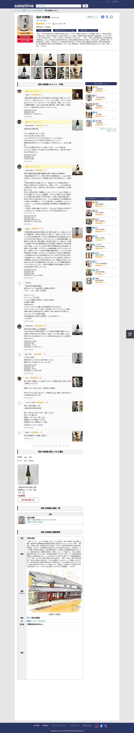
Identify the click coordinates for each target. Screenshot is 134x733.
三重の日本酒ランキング (101, 83)
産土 (96, 227)
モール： (20, 460)
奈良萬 (97, 253)
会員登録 (116, 1)
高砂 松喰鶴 (98, 121)
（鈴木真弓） (43, 46)
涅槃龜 (97, 278)
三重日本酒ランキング (87, 30)
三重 (37, 20)
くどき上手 (98, 244)
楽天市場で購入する (28, 500)
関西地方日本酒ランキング (63, 30)
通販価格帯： (43, 27)
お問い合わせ (87, 725)
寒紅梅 (97, 104)
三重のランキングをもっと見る (108, 129)
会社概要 (36, 725)
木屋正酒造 (43, 20)
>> (67, 446)
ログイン (109, 1)
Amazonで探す (25, 33)
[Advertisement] (34, 698)
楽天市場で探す (25, 37)
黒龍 (96, 202)
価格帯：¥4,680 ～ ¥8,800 (35, 522)
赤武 (96, 210)
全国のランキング (111, 130)
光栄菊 (97, 270)
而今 (28, 618)
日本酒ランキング (43, 30)
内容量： (20, 457)
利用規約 (45, 725)
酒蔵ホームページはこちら (36, 621)
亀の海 (97, 219)
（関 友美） (72, 566)
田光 (96, 112)
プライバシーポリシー (59, 725)
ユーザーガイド (74, 725)
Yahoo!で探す (25, 41)
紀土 (96, 236)
